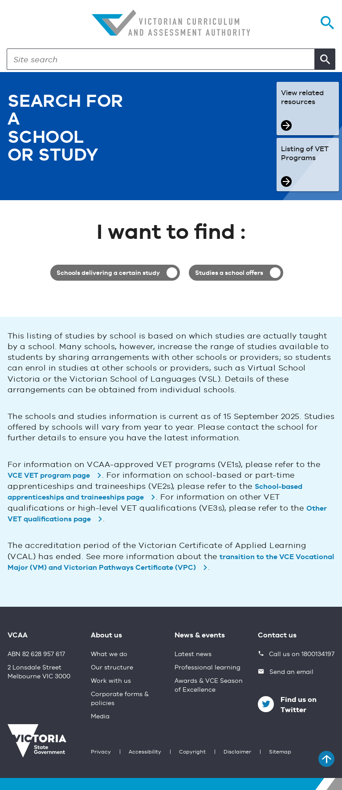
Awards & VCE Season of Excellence (209, 685)
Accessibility (145, 752)
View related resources (302, 98)
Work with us (111, 681)
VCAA (18, 635)
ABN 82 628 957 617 (36, 654)
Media (100, 716)
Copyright (192, 752)
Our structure (112, 668)
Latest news (193, 654)
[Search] (161, 59)
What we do (109, 654)
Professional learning (207, 668)
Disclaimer (237, 752)
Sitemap (280, 752)
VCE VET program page (49, 476)
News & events (200, 635)
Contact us (277, 635)
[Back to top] (326, 759)
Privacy (101, 752)
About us (106, 635)
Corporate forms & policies (120, 698)
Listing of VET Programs (305, 154)
